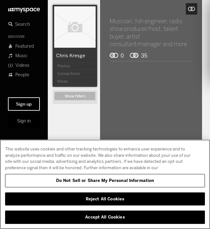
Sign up (24, 104)
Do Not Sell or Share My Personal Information (105, 180)
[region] (105, 184)
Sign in (24, 120)
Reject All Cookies (105, 199)
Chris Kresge (70, 55)
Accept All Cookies (105, 217)
